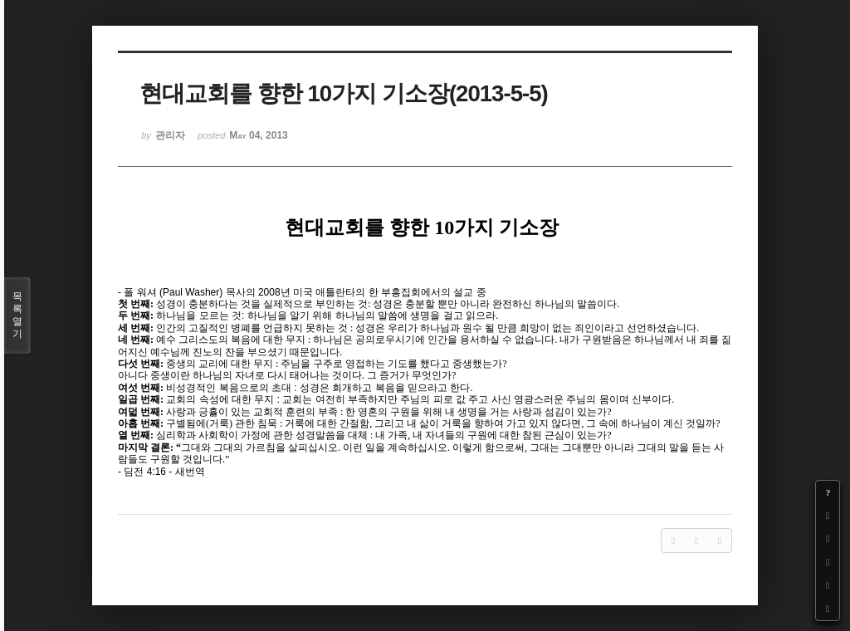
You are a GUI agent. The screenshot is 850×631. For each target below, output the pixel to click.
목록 (17, 315)
